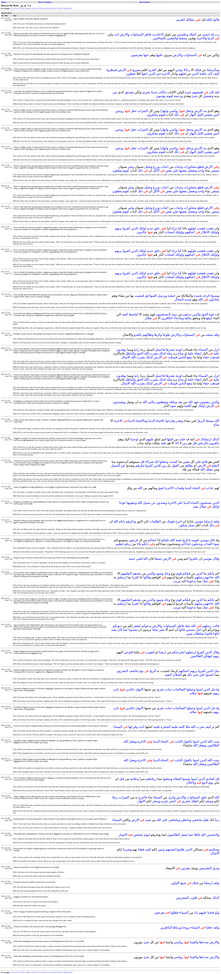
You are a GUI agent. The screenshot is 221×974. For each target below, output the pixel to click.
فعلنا (141, 849)
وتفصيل (208, 96)
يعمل (184, 834)
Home (3, 2)
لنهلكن (207, 656)
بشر (162, 629)
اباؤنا (216, 633)
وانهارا (164, 111)
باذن (116, 689)
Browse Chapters (45, 2)
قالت (215, 626)
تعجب (210, 228)
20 (46, 8)
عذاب (210, 488)
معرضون (137, 55)
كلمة (182, 727)
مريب (177, 581)
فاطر (147, 34)
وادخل (215, 689)
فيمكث (172, 357)
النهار (192, 114)
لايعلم (215, 465)
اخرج (178, 521)
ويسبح (215, 295)
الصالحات (179, 689)
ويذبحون (197, 544)
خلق (157, 228)
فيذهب (214, 357)
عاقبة (203, 73)
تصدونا (133, 629)
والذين (196, 314)
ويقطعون (162, 402)
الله (200, 299)
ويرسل (162, 295)
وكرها (158, 334)
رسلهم (199, 577)
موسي (198, 521)
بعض (168, 170)
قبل (121, 779)
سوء (173, 406)
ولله (216, 334)
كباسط (133, 314)
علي (175, 170)
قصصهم (197, 92)
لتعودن (150, 652)
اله (177, 443)
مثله (169, 353)
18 (41, 8)
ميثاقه (173, 402)
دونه (174, 314)
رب (217, 34)
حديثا (154, 92)
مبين (189, 633)
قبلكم (186, 573)
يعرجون (159, 912)
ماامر (151, 402)
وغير (131, 167)
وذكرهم (131, 521)
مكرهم (140, 465)
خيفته (171, 295)
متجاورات (190, 167)
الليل (200, 114)
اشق (161, 488)
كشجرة (166, 727)
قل (194, 443)
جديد (150, 228)
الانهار (139, 689)
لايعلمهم (126, 573)
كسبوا (210, 674)
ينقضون (204, 402)
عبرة (188, 92)
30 (69, 8)
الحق (204, 314)
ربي (184, 443)
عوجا (122, 502)
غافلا (197, 834)
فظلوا (174, 912)
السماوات (136, 34)
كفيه (125, 314)
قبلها (170, 439)
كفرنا (135, 577)
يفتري (146, 92)
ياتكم (210, 573)
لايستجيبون (163, 314)
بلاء (139, 544)
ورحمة (178, 96)
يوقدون (121, 349)
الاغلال (205, 232)
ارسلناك (205, 439)
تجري (160, 689)
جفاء (206, 357)
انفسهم (171, 849)
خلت (182, 439)
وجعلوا (163, 461)
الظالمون (173, 834)
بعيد (195, 506)
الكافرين (167, 318)
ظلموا (180, 849)
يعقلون (117, 170)
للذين (151, 73)
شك (205, 581)
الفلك (194, 801)
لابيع (205, 782)
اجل (198, 629)
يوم (141, 671)
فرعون (133, 540)
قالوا (216, 19)
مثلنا (155, 629)
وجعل (189, 111)
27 (62, 8)
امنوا (199, 689)
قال (212, 540)
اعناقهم (190, 232)
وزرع (156, 167)
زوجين (119, 111)
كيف (216, 73)
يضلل (209, 469)
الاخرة (166, 73)
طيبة (174, 727)
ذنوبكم (117, 626)
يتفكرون (152, 114)
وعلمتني (182, 34)
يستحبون (205, 502)
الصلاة (177, 779)
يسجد (209, 334)
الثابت (178, 741)
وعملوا (190, 689)
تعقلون (131, 73)
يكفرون (214, 443)
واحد (201, 170)
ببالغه (188, 318)
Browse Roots (144, 2)
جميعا (158, 558)
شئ (194, 96)
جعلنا (209, 927)
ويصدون (161, 502)
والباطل (130, 353)
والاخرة (202, 38)
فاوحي (128, 652)
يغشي (208, 114)
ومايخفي (174, 820)
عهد (196, 402)
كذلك (162, 353)
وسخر (209, 801)
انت (116, 34)
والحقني (172, 38)
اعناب (164, 167)
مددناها (204, 942)
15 (35, 8)
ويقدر (179, 420)
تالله (209, 19)
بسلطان (198, 633)
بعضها (183, 170)
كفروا (126, 228)
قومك (170, 521)
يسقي (215, 170)
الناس (182, 357)
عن (123, 465)
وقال (216, 558)
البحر (172, 801)
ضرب (200, 727)
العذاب (207, 544)
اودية (178, 349)
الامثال (125, 357)
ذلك (176, 114)
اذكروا (186, 540)
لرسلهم (191, 652)
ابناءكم (185, 544)
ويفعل (202, 745)
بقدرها (170, 349)
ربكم (127, 544)
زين (164, 465)
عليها (159, 55)
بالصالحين (159, 38)
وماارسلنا (213, 70)
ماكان (162, 92)
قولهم (192, 228)
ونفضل (192, 170)
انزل (216, 349)
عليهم (150, 439)
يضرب (154, 353)
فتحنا (210, 912)
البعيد (168, 674)
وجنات (178, 167)
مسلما (183, 38)
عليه (216, 353)
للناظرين (166, 927)
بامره (164, 801)
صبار (191, 525)
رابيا (136, 349)
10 (23, 8)
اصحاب (169, 232)
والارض (124, 34)
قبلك (198, 70)
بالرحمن (202, 443)
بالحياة (160, 420)
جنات (168, 689)
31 (71, 8)
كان (209, 73)
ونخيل (148, 167)
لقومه (195, 540)
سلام (193, 693)
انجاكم (152, 540)
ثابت (141, 727)
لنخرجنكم (178, 652)
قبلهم (182, 73)
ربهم (216, 656)
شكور (183, 525)
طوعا (166, 334)
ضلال (148, 318)
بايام (122, 521)
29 (67, 8)
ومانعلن (186, 820)
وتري (216, 868)
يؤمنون (161, 96)
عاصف (133, 671)
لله (156, 461)
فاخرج (142, 797)
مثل (216, 671)
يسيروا (136, 70)
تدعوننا (191, 581)
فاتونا (208, 633)
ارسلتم (122, 577)
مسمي (190, 629)
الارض (122, 70)
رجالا (187, 70)
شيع (183, 883)
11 (25, 8)
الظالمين (196, 656)
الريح (153, 671)
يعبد (113, 629)
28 (64, 8)
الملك (192, 34)
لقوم (169, 96)
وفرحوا (170, 420)
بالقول (187, 741)
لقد (217, 92)
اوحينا (134, 439)
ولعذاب (179, 488)
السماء (203, 349)
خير (158, 73)
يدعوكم (146, 626)
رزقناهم (151, 779)
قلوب (193, 897)
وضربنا (127, 849)
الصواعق (151, 295)
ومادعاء (179, 318)
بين (115, 92)
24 (55, 8)
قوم (179, 573)
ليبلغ (209, 318)
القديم (180, 19)
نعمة (179, 540)
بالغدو (138, 334)
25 (58, 8)
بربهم (118, 228)
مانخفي (197, 820)
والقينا (194, 942)
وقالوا (147, 577)
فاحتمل (160, 349)
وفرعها (133, 727)
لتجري (186, 801)
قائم (205, 461)
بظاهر (189, 465)
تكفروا (193, 558)
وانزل (171, 797)
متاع (181, 353)
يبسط (210, 420)
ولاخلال (191, 782)
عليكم (165, 540)
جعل (134, 111)
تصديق (129, 92)
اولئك (142, 228)
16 (37, 8)
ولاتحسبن (212, 834)
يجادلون (214, 299)
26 (60, 8)
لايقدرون (122, 671)
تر (213, 727)
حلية (191, 353)
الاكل (156, 170)
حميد (131, 558)
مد (204, 111)
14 (32, 8)
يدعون (187, 314)
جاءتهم (209, 577)
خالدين (130, 689)
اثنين (216, 114)
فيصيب (139, 295)
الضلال (177, 674)
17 (39, 8)
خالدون (142, 232)
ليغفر (137, 626)
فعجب (201, 228)
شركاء (149, 461)
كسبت (173, 461)
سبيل (146, 502)
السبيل (115, 465)
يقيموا (186, 779)
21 (48, 8)
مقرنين (185, 868)
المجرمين (205, 868)
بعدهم (137, 573)
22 (51, 8)
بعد (180, 402)
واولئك (214, 232)
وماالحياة (142, 420)
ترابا (174, 228)
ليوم (147, 834)
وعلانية (134, 779)
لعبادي (210, 779)
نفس (186, 461)
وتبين (161, 849)
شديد (187, 299)
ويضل (133, 741)
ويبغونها (132, 502)
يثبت (216, 741)
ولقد (216, 521)
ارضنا (162, 652)
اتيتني (206, 34)
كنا (179, 228)
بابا (196, 912)
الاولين (175, 883)
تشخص (138, 834)
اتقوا (144, 73)
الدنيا (211, 38)
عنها (146, 55)
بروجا (186, 927)
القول (175, 465)
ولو (217, 912)
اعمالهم (184, 671)
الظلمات (155, 521)
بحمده (198, 295)
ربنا (217, 820)
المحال (179, 299)
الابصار (122, 834)
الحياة (196, 488)
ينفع (189, 357)
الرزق (201, 420)
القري (152, 70)
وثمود (159, 573)
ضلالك (190, 19)
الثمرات (142, 111)
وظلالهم (148, 334)
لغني (139, 558)
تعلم (206, 820)
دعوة (212, 314)
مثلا (188, 727)
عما (125, 629)
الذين (195, 73)
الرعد (206, 295)
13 (30, 8)
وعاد (167, 573)
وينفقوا (167, 779)
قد (212, 34)
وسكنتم (214, 849)
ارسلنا (208, 521)
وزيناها (177, 927)
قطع (201, 167)
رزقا (115, 797)
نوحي (179, 70)
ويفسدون (119, 402)
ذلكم (145, 544)
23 (53, 8)
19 (44, 8)
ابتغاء (197, 353)
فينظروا (112, 70)
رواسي (174, 111)
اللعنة (187, 406)
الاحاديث (158, 34)
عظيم (120, 544)
